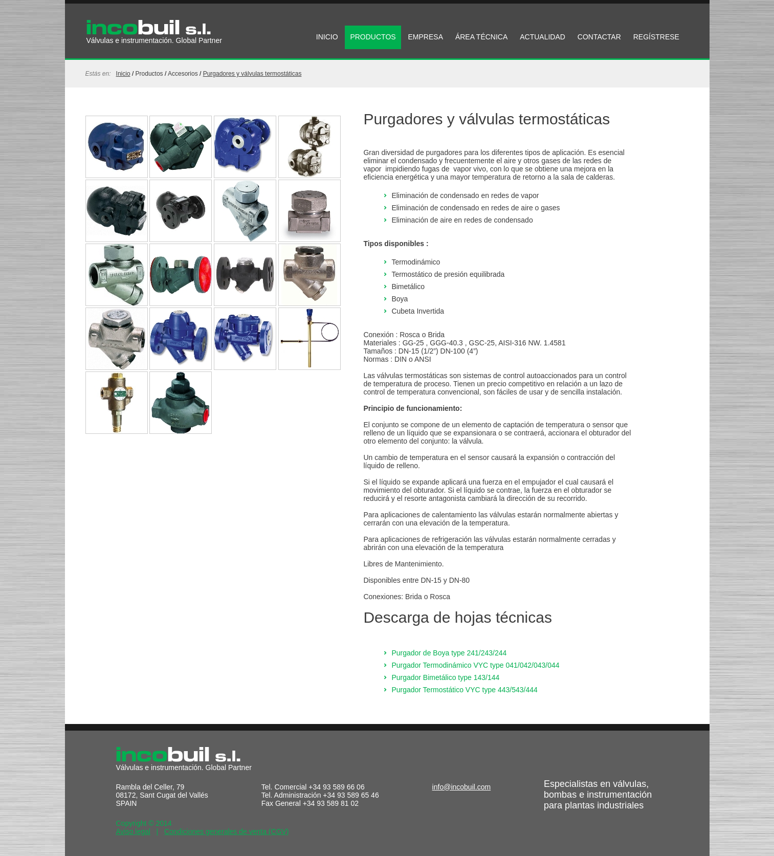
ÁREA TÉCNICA (481, 37)
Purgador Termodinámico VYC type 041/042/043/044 (475, 665)
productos (149, 73)
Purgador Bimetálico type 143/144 (445, 677)
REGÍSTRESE (656, 37)
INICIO (327, 37)
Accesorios (183, 73)
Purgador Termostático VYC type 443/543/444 (464, 690)
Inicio (123, 73)
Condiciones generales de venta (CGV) (226, 831)
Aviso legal (133, 831)
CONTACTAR (599, 37)
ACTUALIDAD (542, 37)
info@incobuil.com (461, 787)
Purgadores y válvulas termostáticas (252, 73)
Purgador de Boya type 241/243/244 (448, 653)
